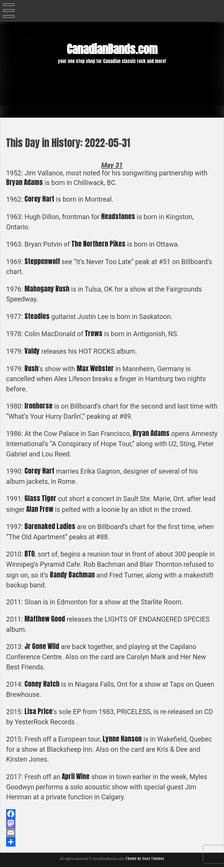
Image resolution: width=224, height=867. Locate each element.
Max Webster (95, 368)
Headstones (118, 216)
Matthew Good (44, 619)
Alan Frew (39, 509)
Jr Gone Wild (41, 646)
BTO (29, 554)
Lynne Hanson (122, 739)
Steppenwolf (42, 261)
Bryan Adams (24, 182)
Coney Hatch (42, 684)
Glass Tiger (40, 498)
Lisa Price (38, 711)
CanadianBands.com (112, 49)
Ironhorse (38, 406)
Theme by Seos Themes (144, 858)
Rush (31, 368)
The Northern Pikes (98, 244)
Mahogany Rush (46, 289)
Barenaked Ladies (49, 526)
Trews (93, 333)
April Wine (76, 776)
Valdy (32, 351)
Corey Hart (39, 199)
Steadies (37, 316)
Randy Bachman (72, 575)
